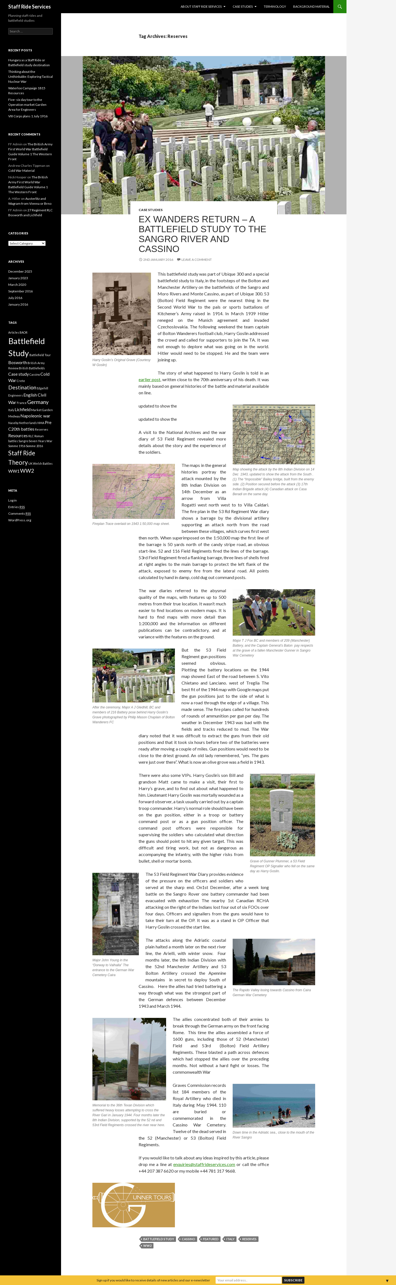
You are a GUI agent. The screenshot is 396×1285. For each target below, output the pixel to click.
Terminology (275, 6)
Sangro (23, 441)
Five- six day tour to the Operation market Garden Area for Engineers (27, 105)
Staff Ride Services (29, 7)
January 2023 (18, 278)
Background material (311, 6)
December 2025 (20, 271)
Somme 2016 (34, 446)
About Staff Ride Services (201, 6)
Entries (16, 507)
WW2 (147, 1245)
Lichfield (23, 409)
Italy (230, 1239)
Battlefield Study (158, 1239)
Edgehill (42, 388)
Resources (18, 435)
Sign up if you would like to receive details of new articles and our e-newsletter (153, 1280)
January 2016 (18, 304)
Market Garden (42, 410)
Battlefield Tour (40, 355)
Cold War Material (21, 170)
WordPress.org (19, 520)
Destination (22, 387)
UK (30, 463)
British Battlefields (32, 368)
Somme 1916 (16, 446)
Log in (12, 500)
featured (211, 1239)
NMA (40, 423)
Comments (19, 513)
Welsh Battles (43, 463)
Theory (18, 462)
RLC (31, 436)
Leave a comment (197, 259)
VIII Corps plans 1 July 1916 (28, 116)
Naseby (13, 423)
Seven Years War (41, 441)
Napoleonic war (35, 415)
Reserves (249, 1239)
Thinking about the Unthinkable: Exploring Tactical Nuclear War (30, 77)
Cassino (188, 1239)
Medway (14, 416)
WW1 (14, 470)
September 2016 (20, 291)
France (22, 403)
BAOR (24, 332)
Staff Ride (21, 453)
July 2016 (15, 298)
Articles (13, 332)
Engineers (15, 395)
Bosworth (17, 362)
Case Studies (243, 6)
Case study (18, 373)
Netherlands (28, 423)
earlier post (149, 379)
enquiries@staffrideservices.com (204, 1164)
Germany (38, 402)
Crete (21, 381)
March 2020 (17, 285)
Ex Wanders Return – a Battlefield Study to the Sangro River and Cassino (202, 234)
